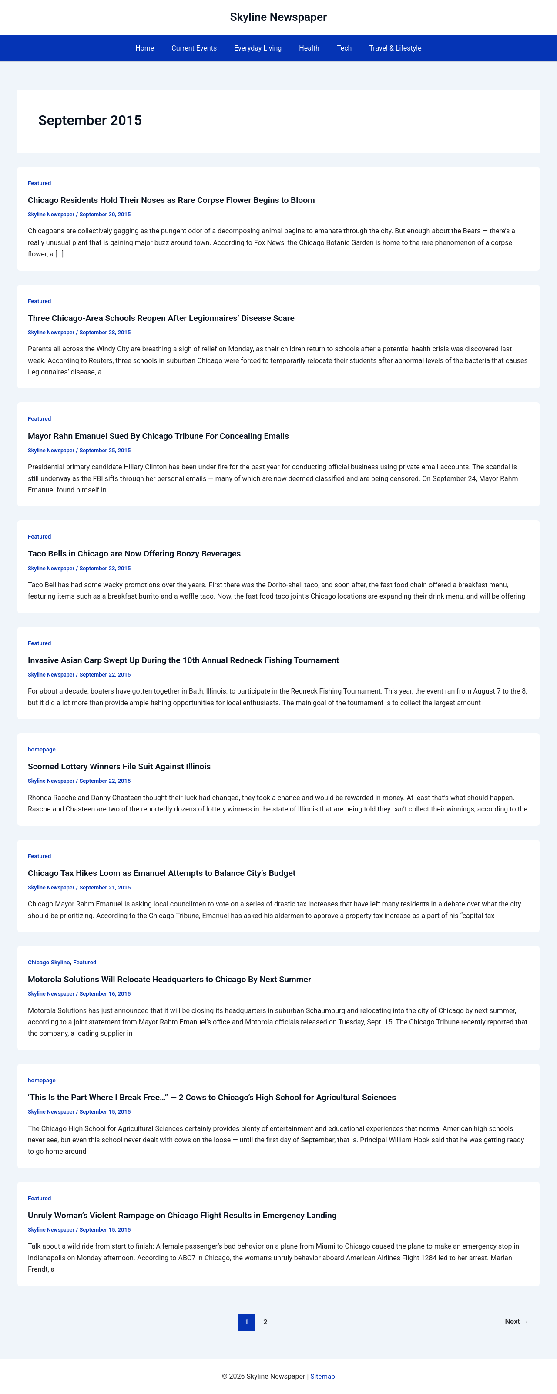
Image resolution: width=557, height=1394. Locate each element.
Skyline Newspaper (278, 17)
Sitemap (323, 1376)
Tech (339, 48)
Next (516, 1321)
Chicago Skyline (49, 962)
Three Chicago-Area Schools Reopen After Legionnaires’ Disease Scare (166, 318)
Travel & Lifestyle (386, 48)
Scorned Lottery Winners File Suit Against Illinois (123, 766)
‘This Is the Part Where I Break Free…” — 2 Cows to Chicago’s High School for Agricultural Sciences (219, 1097)
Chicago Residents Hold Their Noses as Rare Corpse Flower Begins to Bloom (177, 200)
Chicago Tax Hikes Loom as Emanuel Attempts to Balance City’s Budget (167, 873)
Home (153, 48)
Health (307, 48)
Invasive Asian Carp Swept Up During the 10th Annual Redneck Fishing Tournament (189, 660)
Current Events (199, 48)
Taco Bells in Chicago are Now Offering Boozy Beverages (138, 553)
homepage (42, 749)
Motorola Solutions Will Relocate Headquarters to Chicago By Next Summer (175, 979)
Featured (40, 182)
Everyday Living (259, 48)
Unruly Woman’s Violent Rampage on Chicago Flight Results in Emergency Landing (188, 1215)
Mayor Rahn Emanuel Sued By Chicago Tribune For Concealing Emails (163, 436)
